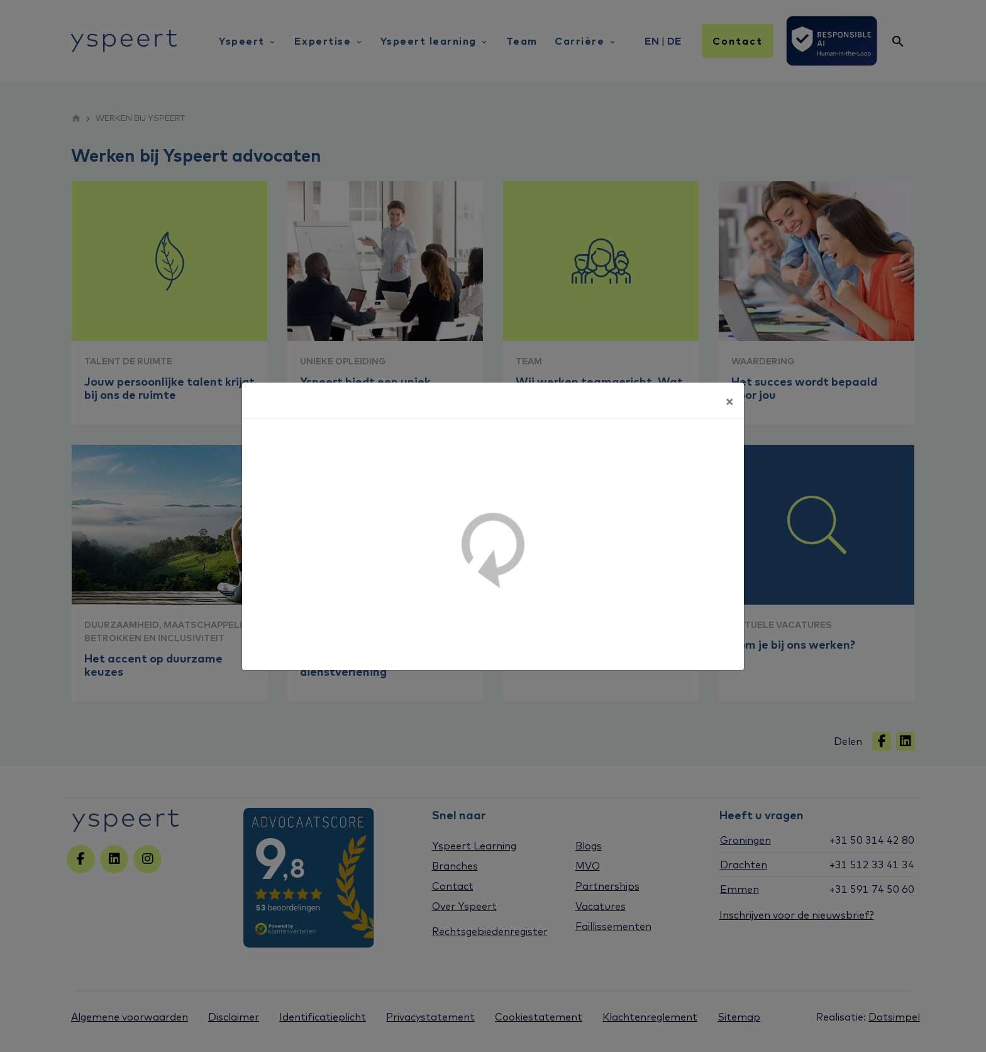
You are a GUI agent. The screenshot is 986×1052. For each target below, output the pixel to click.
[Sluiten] (729, 400)
